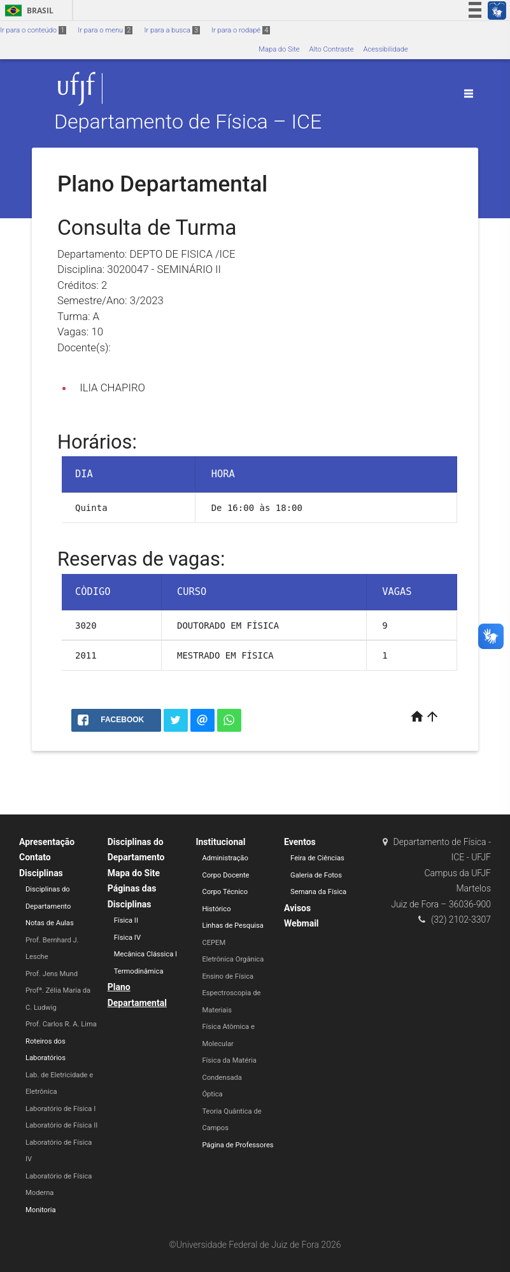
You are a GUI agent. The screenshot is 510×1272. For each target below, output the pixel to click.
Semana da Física (318, 892)
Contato (35, 857)
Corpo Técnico (225, 892)
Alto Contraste (331, 49)
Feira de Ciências (317, 858)
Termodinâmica (139, 971)
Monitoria (40, 1210)
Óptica (212, 1094)
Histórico (216, 909)
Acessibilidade (385, 49)
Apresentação (46, 842)
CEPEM (213, 943)
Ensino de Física (227, 976)
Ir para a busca (172, 30)
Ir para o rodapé (240, 30)
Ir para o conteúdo (33, 30)
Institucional (220, 842)
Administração (225, 858)
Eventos (300, 842)
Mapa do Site (279, 49)
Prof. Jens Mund (51, 974)
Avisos (297, 908)
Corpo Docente (225, 875)
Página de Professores (237, 1145)
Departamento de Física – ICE (188, 122)
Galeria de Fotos (316, 875)
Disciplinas (41, 873)
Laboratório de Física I (60, 1109)
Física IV (127, 937)
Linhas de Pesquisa (233, 925)
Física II (126, 920)
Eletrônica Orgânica (233, 959)
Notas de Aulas (49, 923)
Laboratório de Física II (61, 1125)
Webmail (301, 923)
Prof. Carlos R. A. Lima (61, 1024)
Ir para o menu (105, 30)
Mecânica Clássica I (145, 954)
